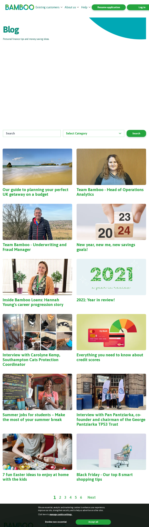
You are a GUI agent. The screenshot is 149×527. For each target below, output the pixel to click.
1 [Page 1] (55, 497)
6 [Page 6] (81, 497)
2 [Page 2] (60, 497)
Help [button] (84, 7)
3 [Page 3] (65, 497)
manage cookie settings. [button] (60, 514)
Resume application (108, 7)
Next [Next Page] (91, 497)
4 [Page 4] (71, 497)
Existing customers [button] (48, 7)
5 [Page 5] (76, 497)
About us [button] (70, 7)
